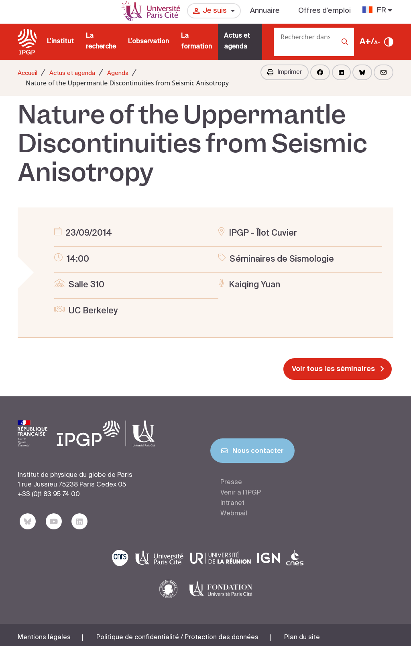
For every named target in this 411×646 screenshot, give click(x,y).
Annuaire (265, 10)
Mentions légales (44, 633)
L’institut (60, 41)
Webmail (233, 514)
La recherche (101, 41)
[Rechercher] (276, 53)
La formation (196, 41)
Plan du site (302, 633)
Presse (231, 482)
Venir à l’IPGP (240, 493)
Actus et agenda (237, 41)
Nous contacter (252, 452)
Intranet (232, 503)
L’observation (148, 41)
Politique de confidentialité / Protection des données (177, 633)
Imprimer (284, 72)
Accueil (27, 73)
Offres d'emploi (324, 10)
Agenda (117, 73)
